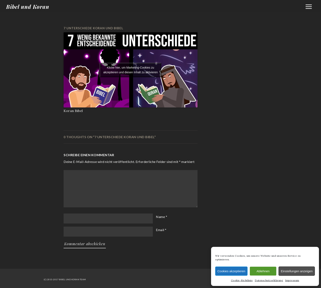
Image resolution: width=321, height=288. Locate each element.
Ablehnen (263, 271)
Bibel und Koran (27, 6)
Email (160, 230)
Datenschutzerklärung (269, 280)
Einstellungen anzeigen (297, 271)
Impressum (292, 280)
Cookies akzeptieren (231, 271)
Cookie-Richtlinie (242, 280)
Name (160, 217)
